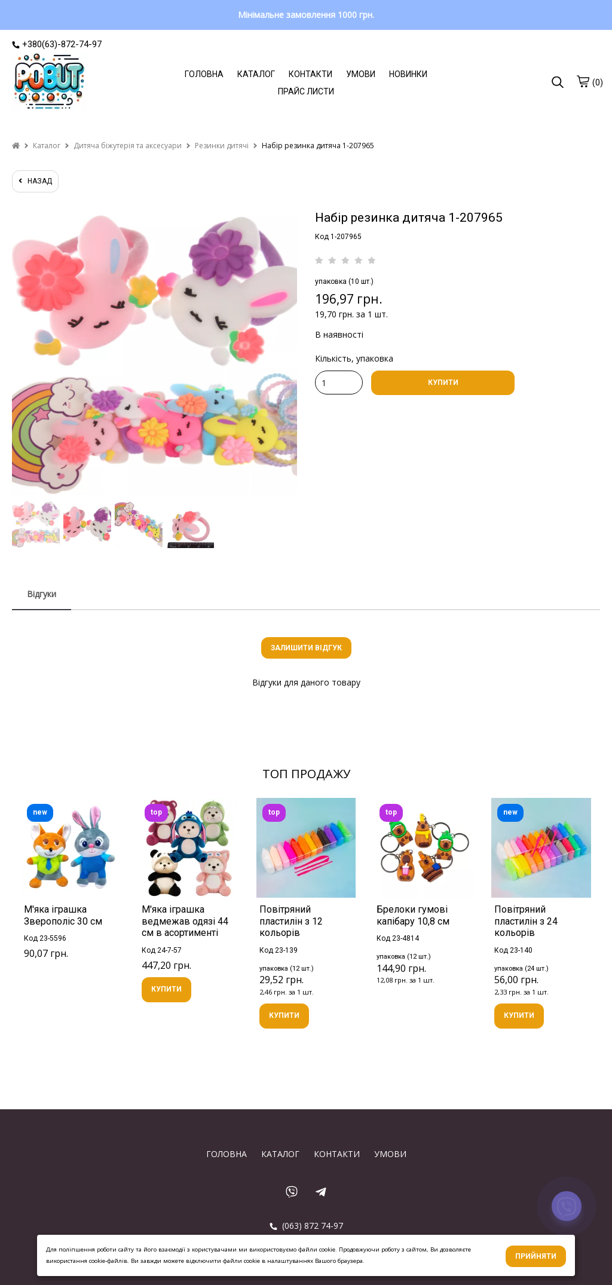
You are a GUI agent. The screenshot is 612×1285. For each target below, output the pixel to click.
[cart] (583, 81)
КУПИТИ (443, 382)
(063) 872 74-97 (306, 1225)
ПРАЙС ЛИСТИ (306, 91)
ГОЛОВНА (204, 74)
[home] (16, 145)
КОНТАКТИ (310, 74)
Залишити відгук (306, 648)
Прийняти (535, 1256)
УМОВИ (360, 74)
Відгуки (41, 593)
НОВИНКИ (408, 74)
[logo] (49, 83)
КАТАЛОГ (256, 74)
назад (35, 181)
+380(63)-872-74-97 (57, 44)
